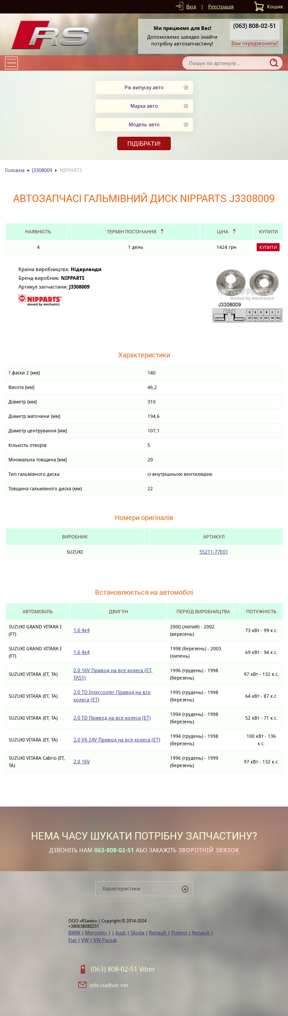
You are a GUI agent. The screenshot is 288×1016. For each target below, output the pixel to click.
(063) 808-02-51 (254, 26)
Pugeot (180, 932)
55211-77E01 (213, 552)
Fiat (73, 940)
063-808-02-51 (114, 850)
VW (85, 940)
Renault (158, 932)
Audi (121, 932)
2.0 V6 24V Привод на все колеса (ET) (116, 739)
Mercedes (96, 932)
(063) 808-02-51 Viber (123, 969)
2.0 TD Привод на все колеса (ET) (112, 718)
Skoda (138, 932)
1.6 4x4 (81, 630)
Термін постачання (131, 231)
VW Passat (105, 940)
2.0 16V (81, 761)
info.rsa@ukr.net (109, 985)
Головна (15, 170)
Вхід (191, 6)
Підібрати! (144, 143)
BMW (75, 932)
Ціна (222, 231)
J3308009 (42, 170)
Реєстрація (221, 6)
